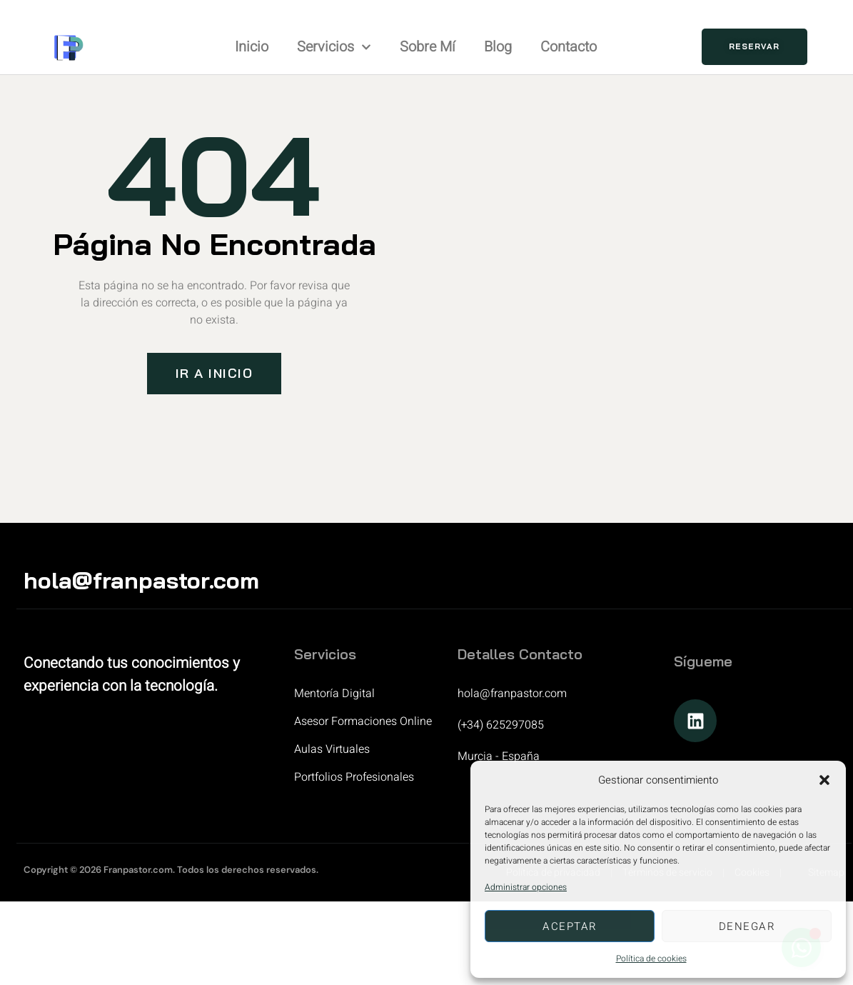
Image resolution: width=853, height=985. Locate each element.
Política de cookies (651, 958)
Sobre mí (427, 46)
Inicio (251, 46)
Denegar (747, 926)
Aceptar (569, 926)
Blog (498, 46)
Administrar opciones (526, 887)
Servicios (334, 47)
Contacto (568, 46)
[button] (824, 780)
